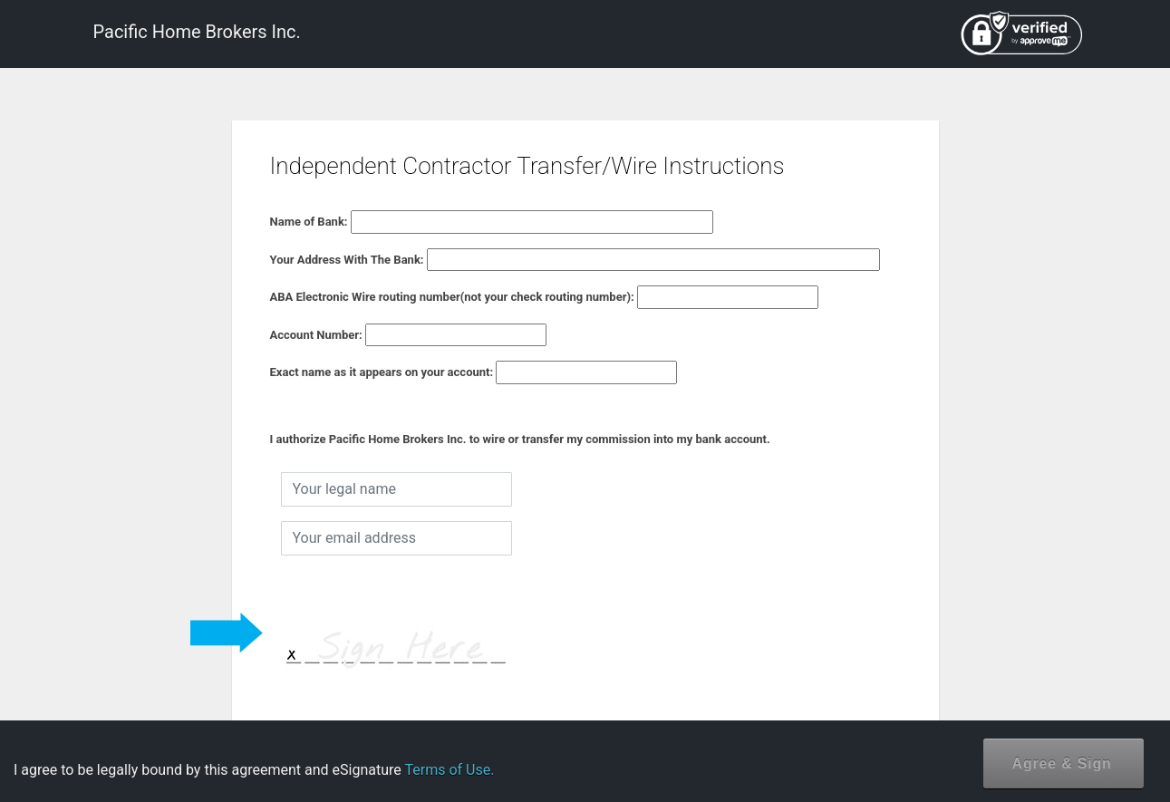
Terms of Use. (449, 769)
